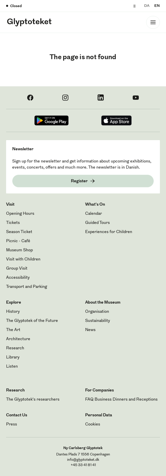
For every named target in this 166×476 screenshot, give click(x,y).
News (90, 330)
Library (13, 357)
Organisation (97, 312)
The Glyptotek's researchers (32, 400)
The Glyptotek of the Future (32, 321)
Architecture (18, 339)
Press (11, 424)
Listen (12, 367)
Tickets (13, 223)
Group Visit (16, 269)
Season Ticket (19, 232)
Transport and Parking (26, 287)
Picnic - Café (18, 241)
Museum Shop (19, 250)
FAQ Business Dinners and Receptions (121, 400)
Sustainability (97, 321)
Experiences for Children (108, 232)
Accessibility (18, 278)
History (13, 312)
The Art (13, 330)
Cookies (92, 424)
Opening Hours (20, 214)
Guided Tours (97, 223)
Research (15, 348)
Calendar (93, 214)
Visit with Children (23, 259)
